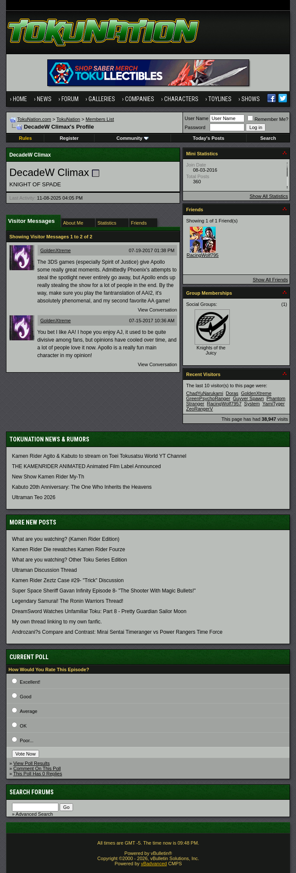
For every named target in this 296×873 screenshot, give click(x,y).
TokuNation (68, 119)
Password (195, 127)
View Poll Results (31, 763)
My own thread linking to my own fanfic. (57, 622)
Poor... (27, 740)
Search (268, 138)
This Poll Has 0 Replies (37, 773)
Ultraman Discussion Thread (44, 570)
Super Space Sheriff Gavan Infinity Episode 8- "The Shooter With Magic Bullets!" (104, 591)
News (44, 99)
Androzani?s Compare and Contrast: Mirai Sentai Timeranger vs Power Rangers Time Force (117, 632)
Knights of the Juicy (211, 350)
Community (132, 138)
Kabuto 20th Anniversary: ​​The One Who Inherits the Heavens (82, 487)
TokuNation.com (34, 119)
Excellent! (30, 682)
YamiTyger (273, 403)
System (252, 403)
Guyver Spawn (248, 398)
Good (25, 696)
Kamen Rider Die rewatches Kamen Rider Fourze (68, 549)
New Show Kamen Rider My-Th (48, 477)
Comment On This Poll (37, 768)
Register (69, 138)
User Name (197, 118)
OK (23, 725)
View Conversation (157, 309)
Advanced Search (34, 814)
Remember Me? (267, 119)
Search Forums (31, 792)
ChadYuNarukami (204, 393)
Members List (99, 119)
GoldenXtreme (55, 250)
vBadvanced (154, 863)
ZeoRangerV (199, 408)
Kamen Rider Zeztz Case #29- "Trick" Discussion (68, 580)
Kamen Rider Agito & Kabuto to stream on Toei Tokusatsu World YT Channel (99, 456)
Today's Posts (208, 138)
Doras (232, 393)
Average (28, 711)
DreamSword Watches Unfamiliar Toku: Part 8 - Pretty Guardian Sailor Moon (99, 611)
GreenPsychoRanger (208, 398)
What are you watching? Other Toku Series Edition (69, 560)
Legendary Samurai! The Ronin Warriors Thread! (67, 601)
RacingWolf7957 (203, 255)
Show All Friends (270, 279)
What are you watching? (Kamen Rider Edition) (65, 539)
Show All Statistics (269, 196)
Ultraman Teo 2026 (33, 497)
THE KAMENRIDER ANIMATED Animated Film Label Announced (86, 466)
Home (20, 99)
